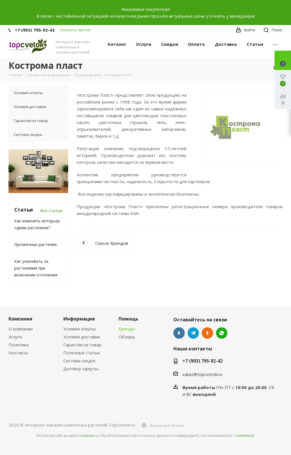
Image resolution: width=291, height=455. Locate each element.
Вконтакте (179, 333)
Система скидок (79, 360)
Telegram (193, 333)
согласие (86, 435)
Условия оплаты (79, 329)
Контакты (18, 352)
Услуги (15, 337)
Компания (20, 319)
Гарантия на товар (82, 345)
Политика (18, 345)
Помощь (128, 319)
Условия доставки (81, 337)
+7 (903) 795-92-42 (35, 30)
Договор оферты (80, 368)
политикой (245, 435)
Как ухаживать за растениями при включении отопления (35, 268)
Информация (79, 319)
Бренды (127, 329)
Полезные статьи (81, 352)
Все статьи (51, 210)
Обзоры (127, 337)
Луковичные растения (35, 244)
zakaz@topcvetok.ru (202, 374)
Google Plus (221, 333)
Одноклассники (207, 333)
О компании (21, 329)
